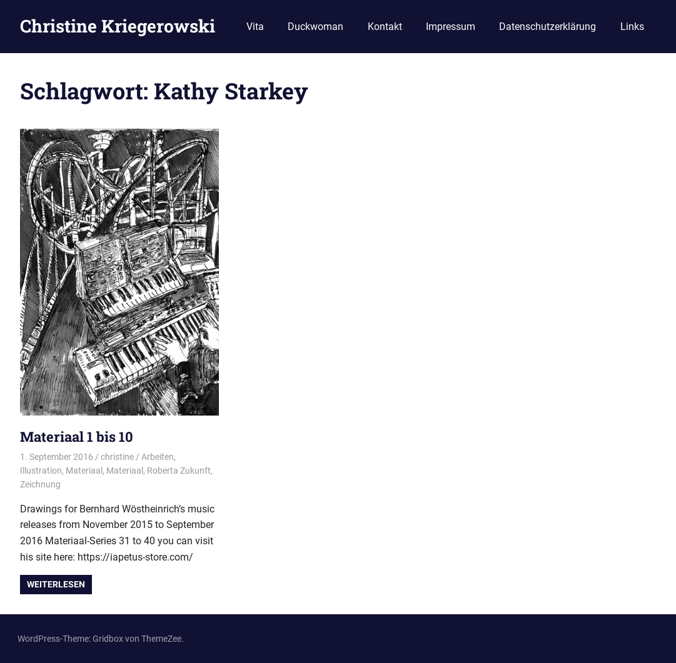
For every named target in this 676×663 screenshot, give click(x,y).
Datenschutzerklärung (547, 26)
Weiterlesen (56, 584)
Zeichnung (40, 484)
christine (117, 457)
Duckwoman (315, 26)
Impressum (450, 26)
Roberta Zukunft (179, 471)
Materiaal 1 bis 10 (76, 436)
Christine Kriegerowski (117, 25)
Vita (255, 26)
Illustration (41, 471)
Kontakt (385, 26)
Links (632, 26)
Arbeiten (157, 457)
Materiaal (84, 471)
